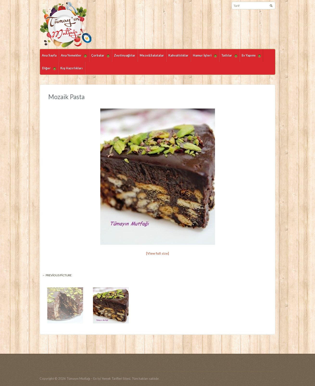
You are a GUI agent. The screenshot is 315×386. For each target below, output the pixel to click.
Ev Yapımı (250, 57)
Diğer (48, 70)
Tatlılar (228, 57)
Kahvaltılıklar (178, 55)
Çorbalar (99, 57)
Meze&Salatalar (152, 55)
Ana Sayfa (49, 55)
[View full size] (157, 253)
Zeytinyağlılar (124, 55)
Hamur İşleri (204, 57)
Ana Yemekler (73, 57)
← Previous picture (57, 275)
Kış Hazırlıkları (71, 68)
